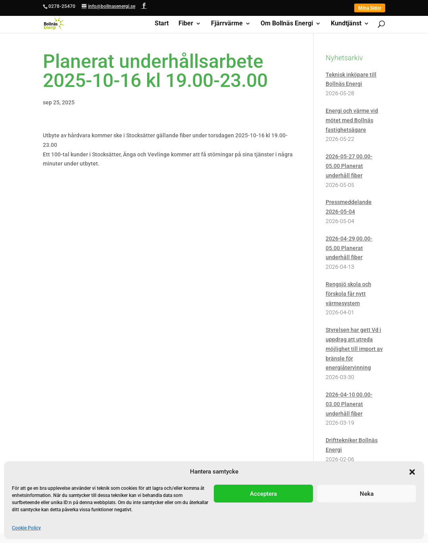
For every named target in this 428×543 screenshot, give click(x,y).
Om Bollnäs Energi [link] (287, 24)
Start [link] (162, 24)
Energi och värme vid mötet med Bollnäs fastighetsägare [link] (352, 120)
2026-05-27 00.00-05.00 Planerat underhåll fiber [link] (349, 166)
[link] (54, 23)
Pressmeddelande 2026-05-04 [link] (349, 207)
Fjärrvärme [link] (227, 24)
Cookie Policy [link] (26, 528)
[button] (412, 472)
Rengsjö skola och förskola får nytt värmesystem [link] (348, 293)
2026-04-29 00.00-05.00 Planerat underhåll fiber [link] (349, 248)
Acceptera (263, 493)
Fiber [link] (185, 24)
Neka (367, 493)
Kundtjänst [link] (346, 24)
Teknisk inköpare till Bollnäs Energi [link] (351, 79)
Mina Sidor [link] (369, 8)
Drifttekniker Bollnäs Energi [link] (352, 445)
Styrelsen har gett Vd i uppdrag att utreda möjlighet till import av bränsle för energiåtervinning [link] (354, 349)
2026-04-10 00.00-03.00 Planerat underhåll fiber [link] (349, 404)
